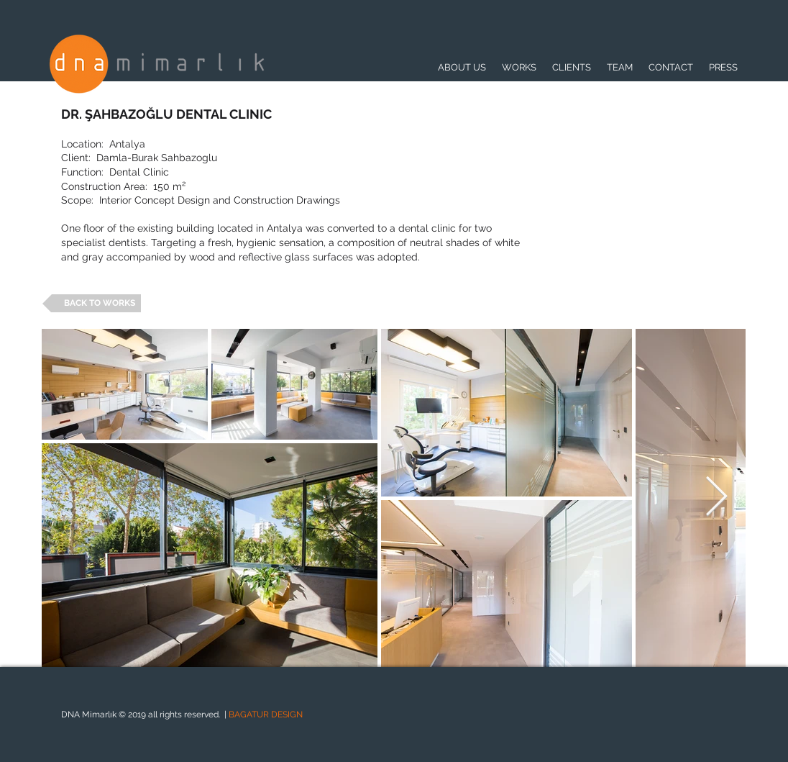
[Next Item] (716, 497)
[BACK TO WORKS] (91, 303)
